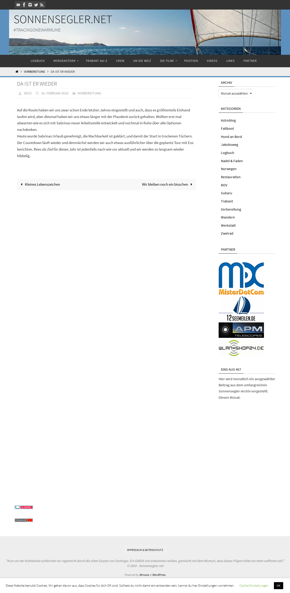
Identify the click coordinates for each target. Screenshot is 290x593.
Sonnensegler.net (63, 19)
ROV (224, 184)
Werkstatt (228, 224)
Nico (28, 93)
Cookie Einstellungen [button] (253, 585)
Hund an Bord (231, 136)
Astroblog (228, 120)
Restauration (231, 176)
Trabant (227, 200)
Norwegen (229, 168)
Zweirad (227, 232)
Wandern (228, 216)
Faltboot (227, 128)
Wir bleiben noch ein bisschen (168, 184)
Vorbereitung (34, 72)
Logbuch (227, 152)
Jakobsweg (229, 144)
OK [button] (278, 586)
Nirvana (144, 573)
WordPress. (159, 573)
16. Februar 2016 (54, 93)
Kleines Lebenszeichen (39, 184)
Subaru (226, 192)
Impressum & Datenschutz (145, 548)
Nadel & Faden (232, 160)
